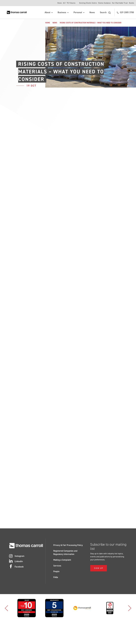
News (92, 12)
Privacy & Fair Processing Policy (68, 545)
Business (62, 12)
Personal (78, 12)
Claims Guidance (104, 3)
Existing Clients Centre (88, 3)
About (47, 12)
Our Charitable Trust (120, 3)
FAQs (55, 577)
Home (59, 3)
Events (131, 3)
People (56, 571)
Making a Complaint (62, 559)
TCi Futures (71, 3)
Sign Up (98, 568)
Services (57, 565)
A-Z (64, 3)
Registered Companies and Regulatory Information (65, 552)
